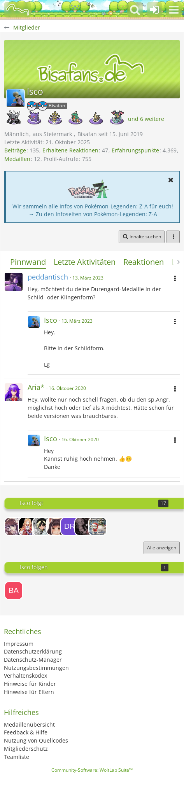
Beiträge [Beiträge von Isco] (15, 150)
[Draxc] (69, 526)
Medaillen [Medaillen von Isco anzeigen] (17, 159)
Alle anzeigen (161, 547)
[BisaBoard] (17, 9)
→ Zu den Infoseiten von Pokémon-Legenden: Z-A (93, 214)
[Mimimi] (27, 526)
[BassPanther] (13, 590)
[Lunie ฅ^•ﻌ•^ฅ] (55, 526)
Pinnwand (28, 262)
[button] (174, 9)
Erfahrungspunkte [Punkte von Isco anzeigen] (135, 150)
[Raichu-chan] (13, 526)
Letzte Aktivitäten (85, 262)
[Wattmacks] (97, 526)
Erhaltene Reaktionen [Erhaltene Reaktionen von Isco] (70, 150)
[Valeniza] (41, 526)
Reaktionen (143, 262)
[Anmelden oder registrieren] (154, 9)
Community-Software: (92, 770)
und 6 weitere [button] (146, 118)
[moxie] (83, 526)
